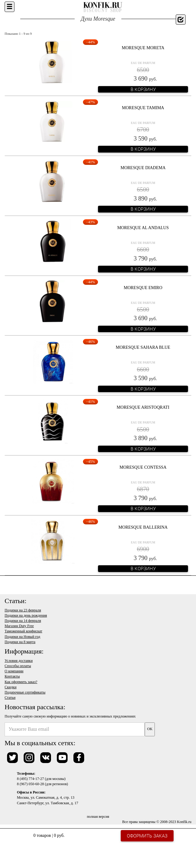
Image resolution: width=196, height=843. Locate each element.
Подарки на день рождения (26, 615)
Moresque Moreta (143, 48)
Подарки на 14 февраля (23, 620)
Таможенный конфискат (23, 631)
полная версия (98, 816)
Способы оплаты (18, 666)
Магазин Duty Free (19, 626)
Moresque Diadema (143, 167)
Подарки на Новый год (22, 636)
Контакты (12, 676)
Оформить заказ (147, 836)
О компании (14, 671)
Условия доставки (19, 660)
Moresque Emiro (143, 287)
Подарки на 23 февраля (23, 610)
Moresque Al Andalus (143, 227)
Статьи (10, 697)
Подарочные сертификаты (25, 692)
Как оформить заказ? (21, 682)
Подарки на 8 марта (20, 642)
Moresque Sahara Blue (143, 347)
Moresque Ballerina (143, 527)
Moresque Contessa (143, 467)
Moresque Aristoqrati (143, 407)
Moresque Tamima (143, 107)
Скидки (11, 687)
